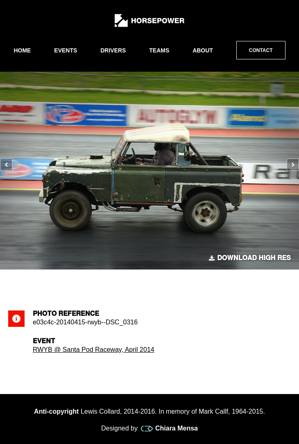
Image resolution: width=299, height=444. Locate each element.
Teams (159, 50)
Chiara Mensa (169, 428)
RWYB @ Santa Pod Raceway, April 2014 (93, 349)
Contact (261, 50)
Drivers (113, 50)
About (203, 50)
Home (22, 50)
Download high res (250, 258)
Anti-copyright (56, 411)
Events (65, 50)
